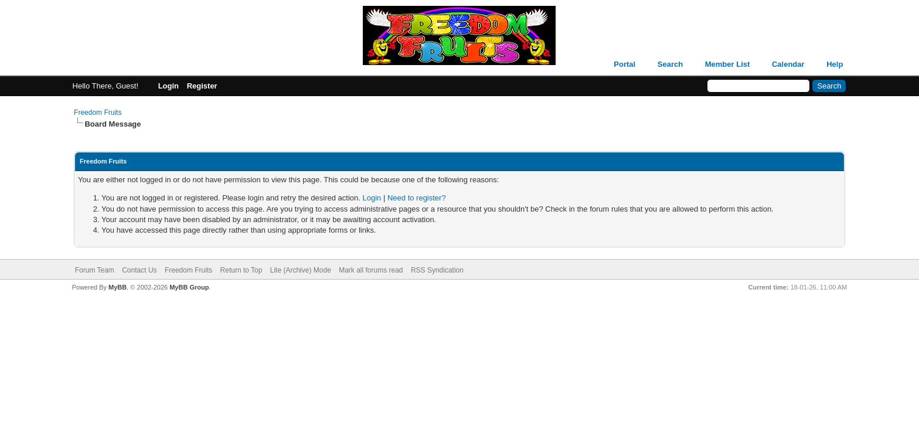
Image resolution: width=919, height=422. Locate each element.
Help (834, 64)
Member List (727, 64)
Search (670, 64)
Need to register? (416, 197)
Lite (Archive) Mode (300, 270)
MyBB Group (189, 287)
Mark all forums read (371, 270)
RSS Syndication (437, 270)
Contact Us (139, 270)
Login (168, 85)
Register (202, 85)
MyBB (117, 287)
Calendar (788, 64)
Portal (624, 64)
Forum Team (94, 270)
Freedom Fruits (97, 112)
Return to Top (241, 270)
